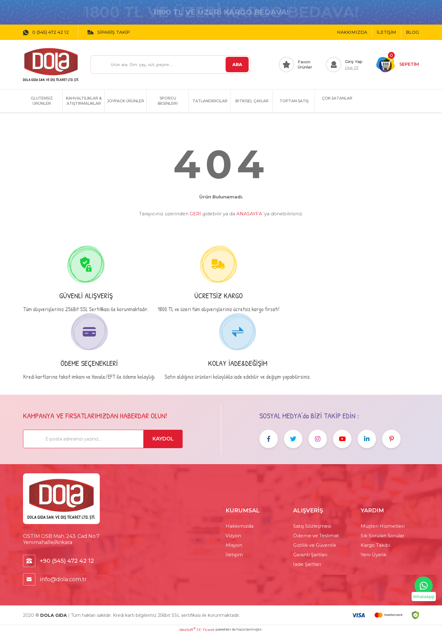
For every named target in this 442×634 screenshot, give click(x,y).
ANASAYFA (249, 214)
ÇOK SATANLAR (337, 98)
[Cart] (397, 64)
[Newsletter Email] (103, 439)
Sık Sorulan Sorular (382, 535)
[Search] (170, 64)
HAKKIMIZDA (352, 32)
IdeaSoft (187, 629)
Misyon (234, 545)
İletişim (234, 555)
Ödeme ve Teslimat (316, 535)
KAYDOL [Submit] (163, 439)
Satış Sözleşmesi (312, 526)
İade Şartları (307, 564)
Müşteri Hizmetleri (383, 526)
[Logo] (51, 64)
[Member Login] (344, 64)
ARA (237, 64)
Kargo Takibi (375, 545)
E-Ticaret (207, 629)
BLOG (412, 32)
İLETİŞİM (386, 32)
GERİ (195, 214)
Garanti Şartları (310, 555)
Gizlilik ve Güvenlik (314, 545)
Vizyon (233, 535)
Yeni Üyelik (373, 555)
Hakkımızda (240, 526)
